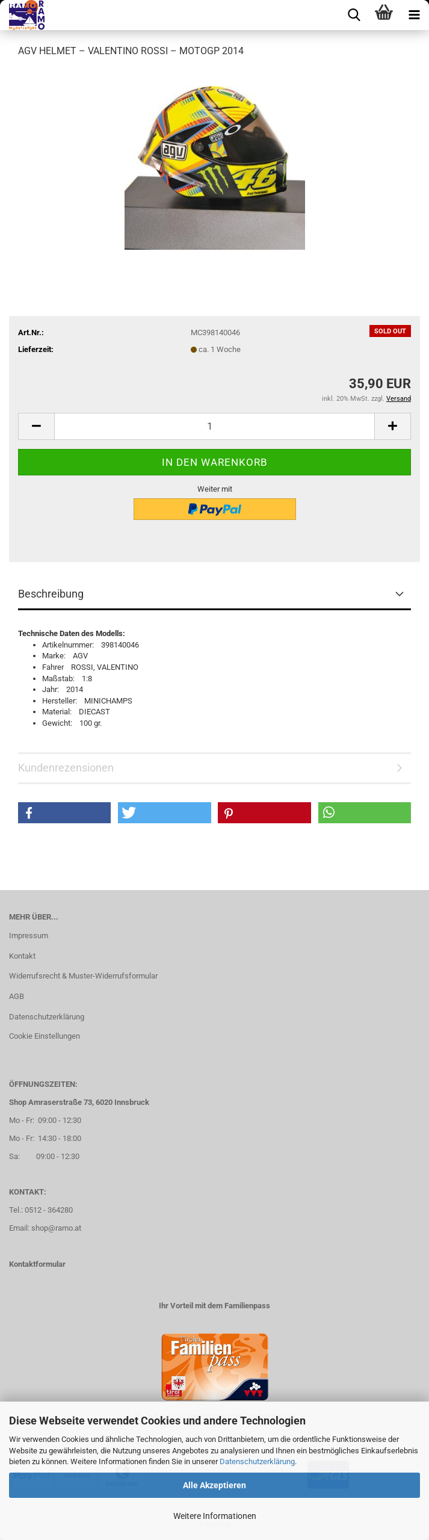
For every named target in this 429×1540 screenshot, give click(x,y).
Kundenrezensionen (66, 767)
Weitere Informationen (214, 1516)
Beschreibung (51, 593)
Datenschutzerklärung (257, 1461)
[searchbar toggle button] (354, 15)
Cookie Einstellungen (44, 1036)
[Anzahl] (214, 426)
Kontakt (22, 955)
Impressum (28, 935)
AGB (16, 996)
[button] (36, 426)
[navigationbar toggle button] (414, 15)
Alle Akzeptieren (214, 1485)
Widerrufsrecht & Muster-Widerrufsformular (83, 975)
